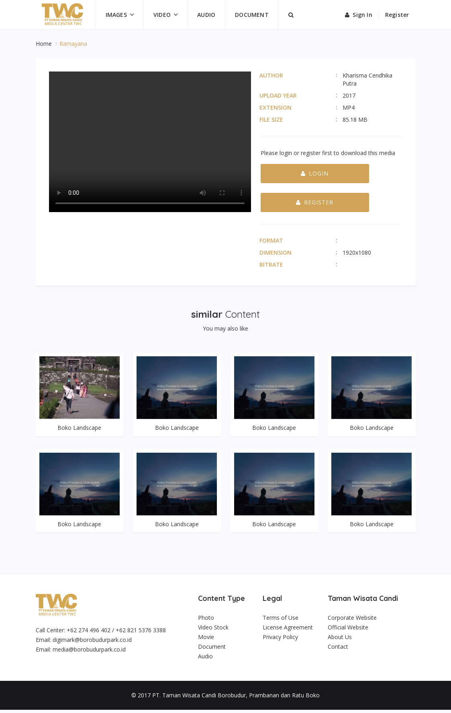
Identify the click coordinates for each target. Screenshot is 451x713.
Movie (206, 640)
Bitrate (271, 264)
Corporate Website (352, 621)
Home (44, 43)
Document (252, 14)
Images (116, 14)
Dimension (275, 252)
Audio (206, 14)
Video (162, 14)
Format (271, 240)
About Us (340, 640)
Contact (338, 650)
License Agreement (288, 630)
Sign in (358, 14)
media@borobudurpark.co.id (89, 652)
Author (271, 75)
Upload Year (278, 95)
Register (397, 14)
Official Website (348, 630)
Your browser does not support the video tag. (150, 142)
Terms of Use (280, 621)
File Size (271, 119)
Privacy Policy (280, 640)
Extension (275, 107)
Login (315, 173)
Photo (206, 621)
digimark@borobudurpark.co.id (92, 643)
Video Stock (213, 630)
